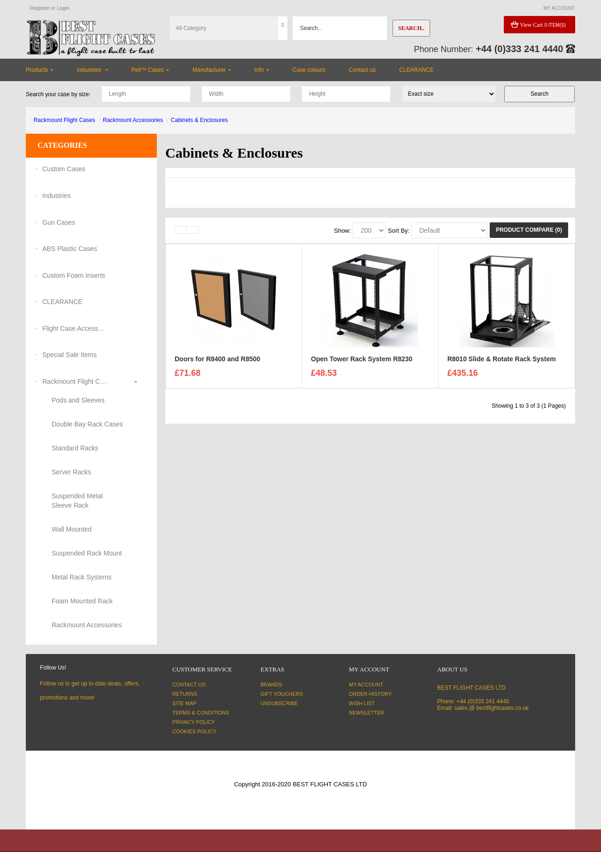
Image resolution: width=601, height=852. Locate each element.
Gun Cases (58, 222)
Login (63, 8)
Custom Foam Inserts (73, 275)
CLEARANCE (62, 301)
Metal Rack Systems (82, 577)
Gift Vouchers (282, 694)
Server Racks (71, 472)
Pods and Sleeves (78, 400)
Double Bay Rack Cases (87, 424)
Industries (56, 195)
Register (39, 8)
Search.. (411, 28)
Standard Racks (75, 448)
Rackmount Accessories (133, 120)
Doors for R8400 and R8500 (217, 361)
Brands (271, 684)
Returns (184, 694)
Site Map (184, 703)
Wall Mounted (72, 529)
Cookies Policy (194, 731)
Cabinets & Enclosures (199, 120)
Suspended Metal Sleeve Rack (77, 500)
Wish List (362, 703)
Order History (370, 694)
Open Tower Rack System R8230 (361, 361)
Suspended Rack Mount (87, 553)
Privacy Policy (193, 722)
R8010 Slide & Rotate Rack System (501, 361)
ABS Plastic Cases (69, 248)
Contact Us (189, 684)
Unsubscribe (279, 703)
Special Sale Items (69, 354)
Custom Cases (63, 169)
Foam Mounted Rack (82, 601)
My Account (366, 684)
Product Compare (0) (529, 230)
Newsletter (366, 712)
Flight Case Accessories (75, 328)
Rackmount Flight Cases (64, 120)
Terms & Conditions (200, 712)
